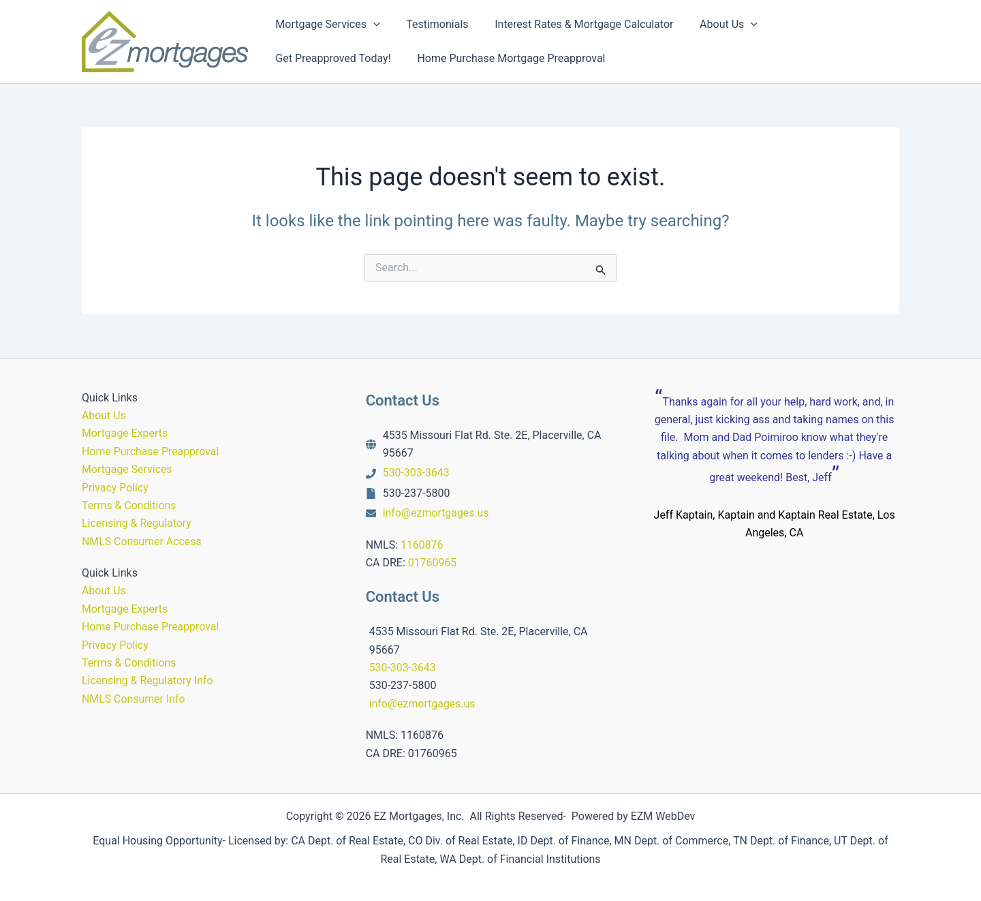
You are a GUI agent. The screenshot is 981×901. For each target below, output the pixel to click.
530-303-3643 (416, 472)
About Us (104, 415)
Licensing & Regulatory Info (148, 680)
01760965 (432, 562)
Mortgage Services (127, 469)
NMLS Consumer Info (134, 698)
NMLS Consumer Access (142, 541)
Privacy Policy (115, 487)
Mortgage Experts (125, 433)
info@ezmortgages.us (436, 512)
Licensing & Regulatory (137, 523)
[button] (371, 24)
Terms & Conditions (129, 505)
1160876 (422, 544)
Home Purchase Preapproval (151, 451)
